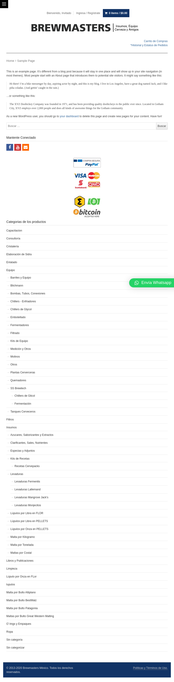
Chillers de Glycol (20, 309)
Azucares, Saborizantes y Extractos (31, 434)
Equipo (10, 270)
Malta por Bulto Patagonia (22, 608)
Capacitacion (14, 230)
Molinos (15, 356)
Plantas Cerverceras (22, 372)
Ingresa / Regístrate (88, 13)
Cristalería (12, 246)
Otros (13, 364)
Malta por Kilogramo (22, 537)
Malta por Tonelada (22, 544)
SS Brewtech (18, 388)
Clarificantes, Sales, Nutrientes (29, 442)
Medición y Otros (20, 349)
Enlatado (11, 262)
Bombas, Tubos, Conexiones (27, 293)
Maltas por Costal (20, 552)
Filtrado (14, 333)
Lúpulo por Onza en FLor (21, 576)
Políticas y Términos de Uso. (150, 668)
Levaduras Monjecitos (27, 505)
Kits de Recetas (19, 458)
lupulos (10, 584)
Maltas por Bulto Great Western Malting (30, 616)
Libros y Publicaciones (19, 560)
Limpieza (11, 568)
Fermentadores (19, 325)
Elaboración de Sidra (18, 254)
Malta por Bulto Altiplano (21, 592)
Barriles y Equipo (20, 277)
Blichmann (16, 285)
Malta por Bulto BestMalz (21, 600)
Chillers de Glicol (24, 395)
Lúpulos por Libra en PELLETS (29, 521)
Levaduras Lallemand (27, 489)
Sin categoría (14, 639)
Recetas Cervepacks (27, 466)
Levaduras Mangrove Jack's (31, 497)
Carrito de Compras (156, 41)
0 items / (118, 13)
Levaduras (16, 474)
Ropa (9, 631)
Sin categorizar (15, 647)
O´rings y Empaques (18, 623)
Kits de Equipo (19, 341)
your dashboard (69, 116)
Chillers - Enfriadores (23, 301)
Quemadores (18, 380)
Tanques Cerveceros (22, 411)
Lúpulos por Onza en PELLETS (29, 529)
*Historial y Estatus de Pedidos (149, 45)
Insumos (11, 427)
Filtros (10, 419)
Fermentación (22, 403)
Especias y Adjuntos (22, 450)
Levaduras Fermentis (27, 481)
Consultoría (13, 238)
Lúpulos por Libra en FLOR (26, 513)
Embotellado (18, 317)
